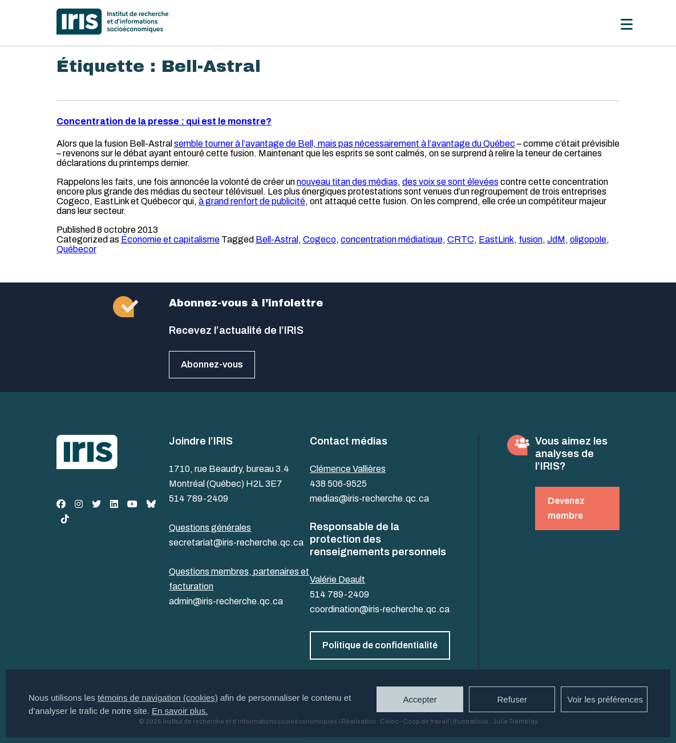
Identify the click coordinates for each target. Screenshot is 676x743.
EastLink (496, 239)
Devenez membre (566, 508)
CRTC (460, 239)
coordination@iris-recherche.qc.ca (380, 609)
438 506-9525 (338, 483)
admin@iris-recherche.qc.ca (226, 601)
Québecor (76, 249)
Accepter (420, 699)
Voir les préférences (605, 699)
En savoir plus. (180, 711)
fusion (531, 239)
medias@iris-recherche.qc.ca (369, 498)
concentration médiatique (392, 239)
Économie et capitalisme (170, 239)
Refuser (512, 699)
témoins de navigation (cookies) (158, 697)
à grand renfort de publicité (252, 201)
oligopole (588, 239)
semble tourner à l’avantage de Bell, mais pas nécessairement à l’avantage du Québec (344, 143)
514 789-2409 (198, 498)
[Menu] (626, 24)
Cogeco (319, 239)
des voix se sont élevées (450, 182)
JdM (556, 239)
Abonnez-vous (212, 364)
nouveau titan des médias (347, 182)
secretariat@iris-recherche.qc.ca (236, 542)
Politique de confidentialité (380, 645)
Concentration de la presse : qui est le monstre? (164, 121)
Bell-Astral (277, 239)
